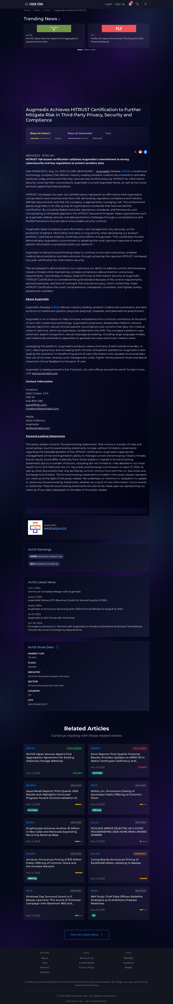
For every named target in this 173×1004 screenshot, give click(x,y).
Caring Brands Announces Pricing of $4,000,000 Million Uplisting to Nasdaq (116, 861)
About (44, 958)
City (30, 700)
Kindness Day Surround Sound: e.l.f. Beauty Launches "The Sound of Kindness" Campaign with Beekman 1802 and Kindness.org (53, 900)
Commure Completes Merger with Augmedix (54, 591)
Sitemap (44, 972)
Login (108, 4)
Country (34, 691)
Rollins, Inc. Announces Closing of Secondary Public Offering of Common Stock (116, 794)
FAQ (44, 962)
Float (32, 663)
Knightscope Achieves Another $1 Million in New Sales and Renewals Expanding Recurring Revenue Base (53, 832)
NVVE (29, 35)
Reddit (128, 967)
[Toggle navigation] (145, 4)
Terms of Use (86, 958)
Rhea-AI (44, 967)
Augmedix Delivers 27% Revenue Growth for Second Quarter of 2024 (67, 600)
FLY (93, 35)
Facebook (128, 962)
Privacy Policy (86, 967)
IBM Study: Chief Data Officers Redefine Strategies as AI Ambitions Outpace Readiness (117, 900)
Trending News (42, 18)
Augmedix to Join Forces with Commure (51, 617)
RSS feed (128, 958)
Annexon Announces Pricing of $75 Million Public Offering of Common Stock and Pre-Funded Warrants (54, 863)
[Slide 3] (93, 50)
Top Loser (139, 748)
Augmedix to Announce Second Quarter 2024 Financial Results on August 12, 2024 (75, 609)
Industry (34, 672)
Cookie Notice (86, 962)
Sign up (120, 4)
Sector (33, 681)
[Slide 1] (80, 50)
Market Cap (36, 653)
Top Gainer (74, 748)
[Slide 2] (86, 50)
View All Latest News (86, 934)
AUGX (125, 171)
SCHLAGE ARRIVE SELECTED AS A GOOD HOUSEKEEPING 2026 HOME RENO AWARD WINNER (119, 832)
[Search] (137, 4)
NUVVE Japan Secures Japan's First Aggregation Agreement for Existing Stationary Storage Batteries (50, 757)
